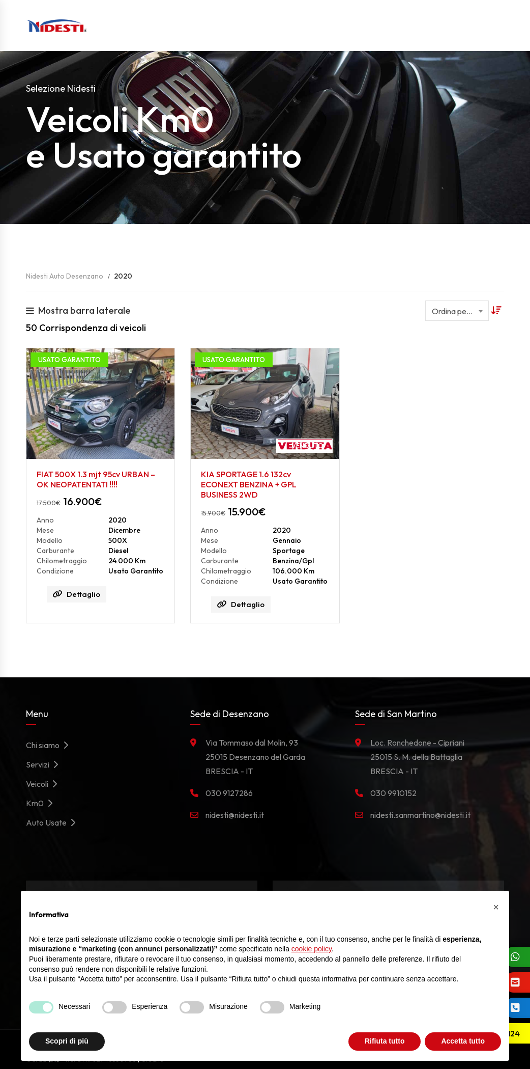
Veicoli (44, 784)
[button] (496, 907)
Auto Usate (53, 822)
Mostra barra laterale (78, 310)
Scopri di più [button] (67, 1041)
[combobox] (457, 310)
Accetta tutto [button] (463, 1041)
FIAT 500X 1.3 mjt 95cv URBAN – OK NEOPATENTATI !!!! (96, 479)
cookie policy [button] (311, 949)
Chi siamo (50, 745)
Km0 (42, 803)
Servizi (45, 764)
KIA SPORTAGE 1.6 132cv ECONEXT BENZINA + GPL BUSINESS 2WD (249, 484)
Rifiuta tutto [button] (385, 1041)
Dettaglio (76, 594)
